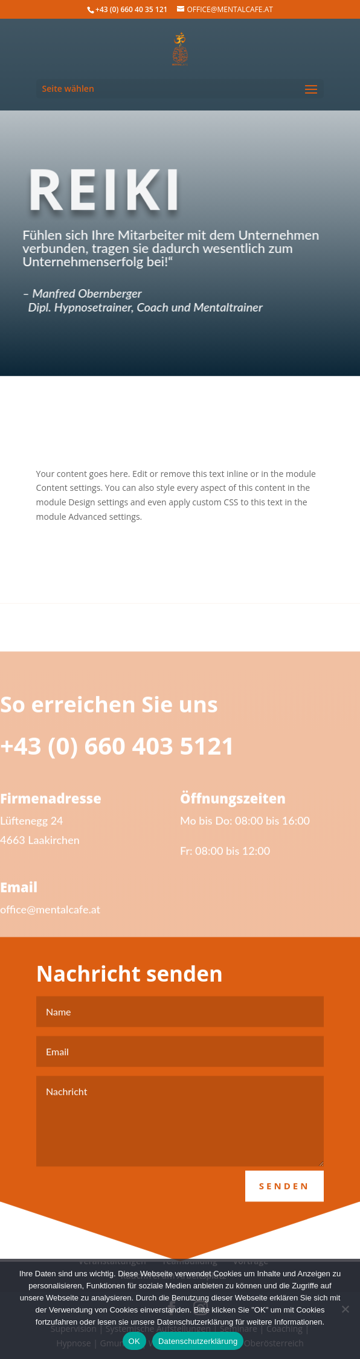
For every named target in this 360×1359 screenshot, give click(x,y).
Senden (284, 1197)
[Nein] (345, 1309)
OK (134, 1341)
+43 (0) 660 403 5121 (117, 756)
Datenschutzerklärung (197, 1341)
